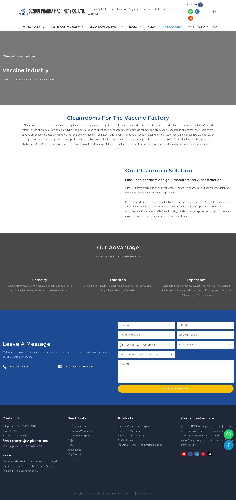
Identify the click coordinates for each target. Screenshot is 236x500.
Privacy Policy (144, 493)
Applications (25, 79)
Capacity (39, 280)
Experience (196, 280)
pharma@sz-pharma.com (79, 366)
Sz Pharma (8, 79)
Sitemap (157, 493)
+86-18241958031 (19, 366)
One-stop (118, 280)
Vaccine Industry (45, 79)
